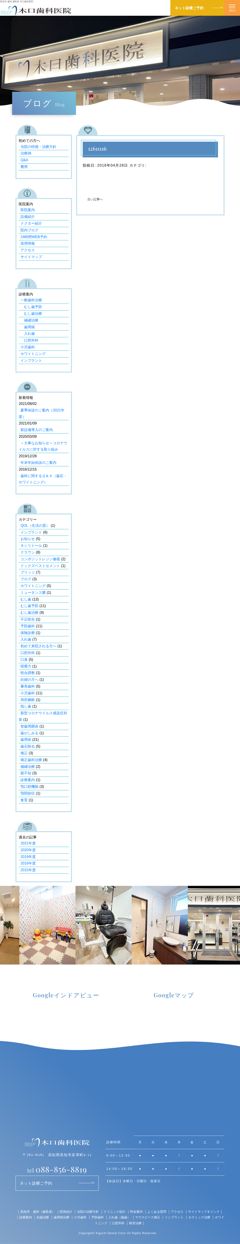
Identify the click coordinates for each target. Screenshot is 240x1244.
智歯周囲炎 (29, 726)
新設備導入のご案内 (36, 430)
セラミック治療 (199, 1217)
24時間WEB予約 (33, 237)
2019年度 (28, 857)
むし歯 (25, 599)
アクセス (27, 250)
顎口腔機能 (29, 786)
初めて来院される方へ (38, 646)
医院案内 (27, 210)
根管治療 (135, 1223)
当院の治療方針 (88, 1211)
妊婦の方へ (29, 679)
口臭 (24, 659)
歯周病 (27, 327)
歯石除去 (27, 746)
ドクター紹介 (31, 223)
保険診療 (27, 633)
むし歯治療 (31, 313)
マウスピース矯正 (147, 1217)
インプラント (31, 360)
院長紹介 (66, 1211)
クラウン (27, 552)
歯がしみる (29, 733)
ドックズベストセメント (40, 566)
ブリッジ (27, 572)
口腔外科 (29, 340)
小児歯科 (27, 347)
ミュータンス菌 (33, 592)
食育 (24, 800)
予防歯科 (27, 626)
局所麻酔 (27, 700)
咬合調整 (27, 673)
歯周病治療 (61, 1217)
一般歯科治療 (31, 300)
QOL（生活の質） (35, 525)
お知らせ (27, 539)
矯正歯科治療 (31, 760)
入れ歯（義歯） (119, 1217)
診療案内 (27, 780)
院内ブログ (29, 230)
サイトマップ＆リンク (204, 1211)
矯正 (24, 753)
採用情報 (27, 243)
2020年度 (28, 850)
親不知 (25, 773)
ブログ (25, 579)
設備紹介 (27, 217)
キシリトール (31, 545)
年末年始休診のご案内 (38, 463)
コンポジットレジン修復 (40, 559)
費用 (24, 167)
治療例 (25, 153)
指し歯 (25, 706)
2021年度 (28, 843)
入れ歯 (27, 333)
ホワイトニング (33, 354)
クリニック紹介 (115, 1211)
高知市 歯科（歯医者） (37, 1211)
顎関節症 (27, 793)
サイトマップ (31, 257)
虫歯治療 (42, 1217)
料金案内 (136, 1211)
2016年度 (28, 863)
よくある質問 (156, 1211)
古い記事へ (95, 199)
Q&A (24, 160)
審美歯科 (27, 686)
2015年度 (28, 870)
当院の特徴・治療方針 (38, 147)
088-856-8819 (57, 1169)
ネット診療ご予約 (189, 7)
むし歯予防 (31, 307)
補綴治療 (29, 320)
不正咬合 (27, 619)
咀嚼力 (25, 666)
